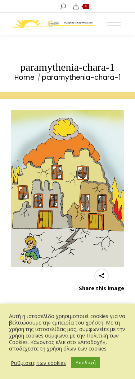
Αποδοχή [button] (86, 362)
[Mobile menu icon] (113, 24)
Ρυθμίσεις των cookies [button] (38, 363)
